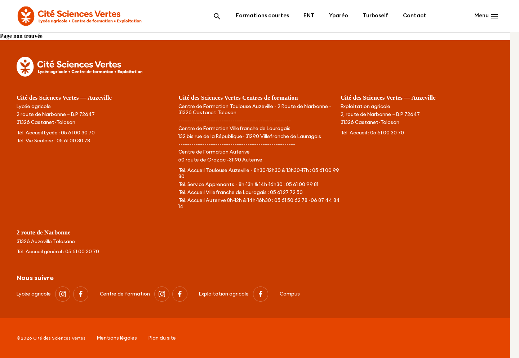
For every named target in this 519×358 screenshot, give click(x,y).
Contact (414, 15)
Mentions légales (117, 338)
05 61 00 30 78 (73, 140)
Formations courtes (262, 15)
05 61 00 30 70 (78, 132)
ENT (309, 15)
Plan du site (162, 338)
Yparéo (338, 15)
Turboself (376, 15)
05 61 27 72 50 (286, 192)
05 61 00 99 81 (302, 184)
